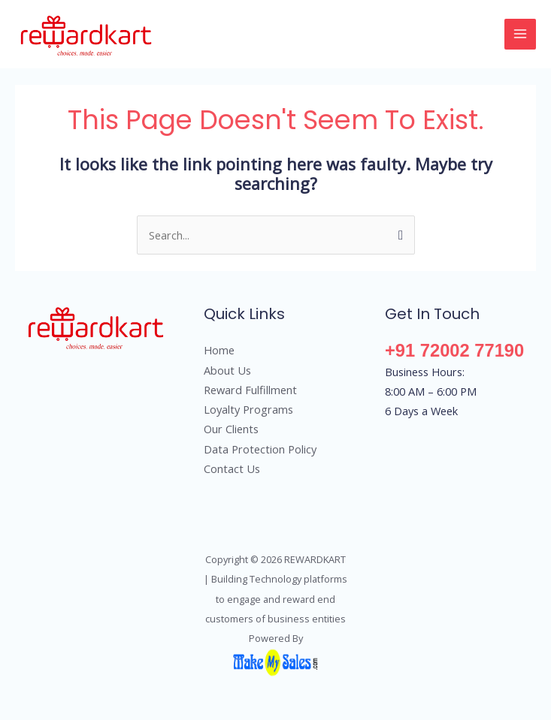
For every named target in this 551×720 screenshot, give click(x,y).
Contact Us (232, 468)
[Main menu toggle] (520, 34)
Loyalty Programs (248, 409)
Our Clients (231, 428)
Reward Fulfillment (250, 389)
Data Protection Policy (260, 448)
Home (219, 349)
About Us (227, 370)
